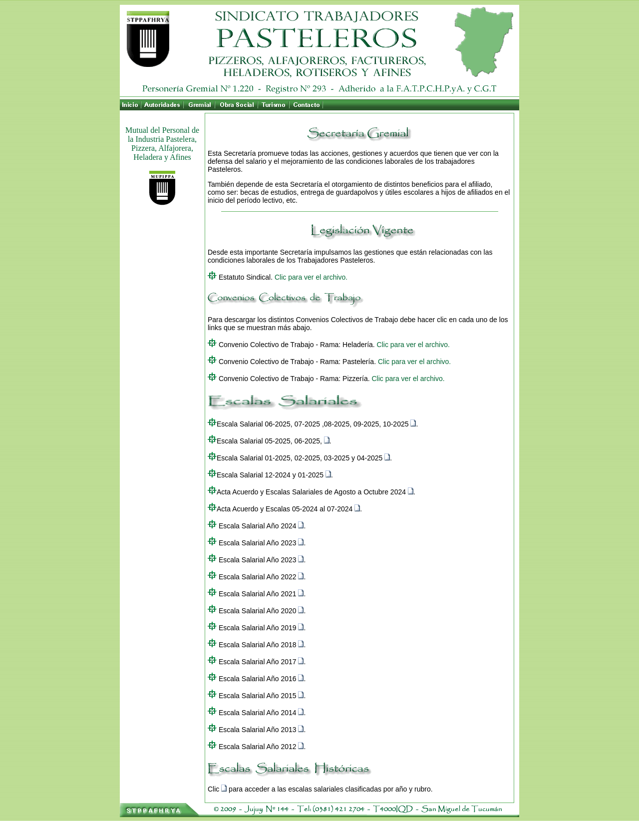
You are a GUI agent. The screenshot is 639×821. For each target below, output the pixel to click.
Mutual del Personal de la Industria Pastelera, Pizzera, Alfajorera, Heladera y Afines (162, 143)
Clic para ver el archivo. (311, 277)
